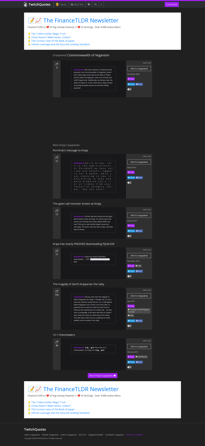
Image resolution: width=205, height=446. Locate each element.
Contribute (171, 4)
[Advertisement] (102, 122)
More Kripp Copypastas (102, 375)
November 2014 (133, 261)
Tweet (131, 84)
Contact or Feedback (134, 434)
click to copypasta (139, 68)
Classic (61, 4)
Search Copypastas (69, 434)
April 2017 (131, 301)
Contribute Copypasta (114, 434)
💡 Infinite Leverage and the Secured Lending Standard (59, 44)
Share (139, 84)
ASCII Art (77, 4)
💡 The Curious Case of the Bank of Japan (51, 40)
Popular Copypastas (50, 434)
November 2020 (133, 74)
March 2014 (131, 167)
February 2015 (132, 352)
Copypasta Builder (95, 434)
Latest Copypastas (32, 434)
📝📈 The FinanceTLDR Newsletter (73, 20)
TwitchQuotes (37, 4)
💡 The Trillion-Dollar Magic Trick (47, 33)
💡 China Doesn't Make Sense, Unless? (49, 37)
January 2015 (132, 221)
